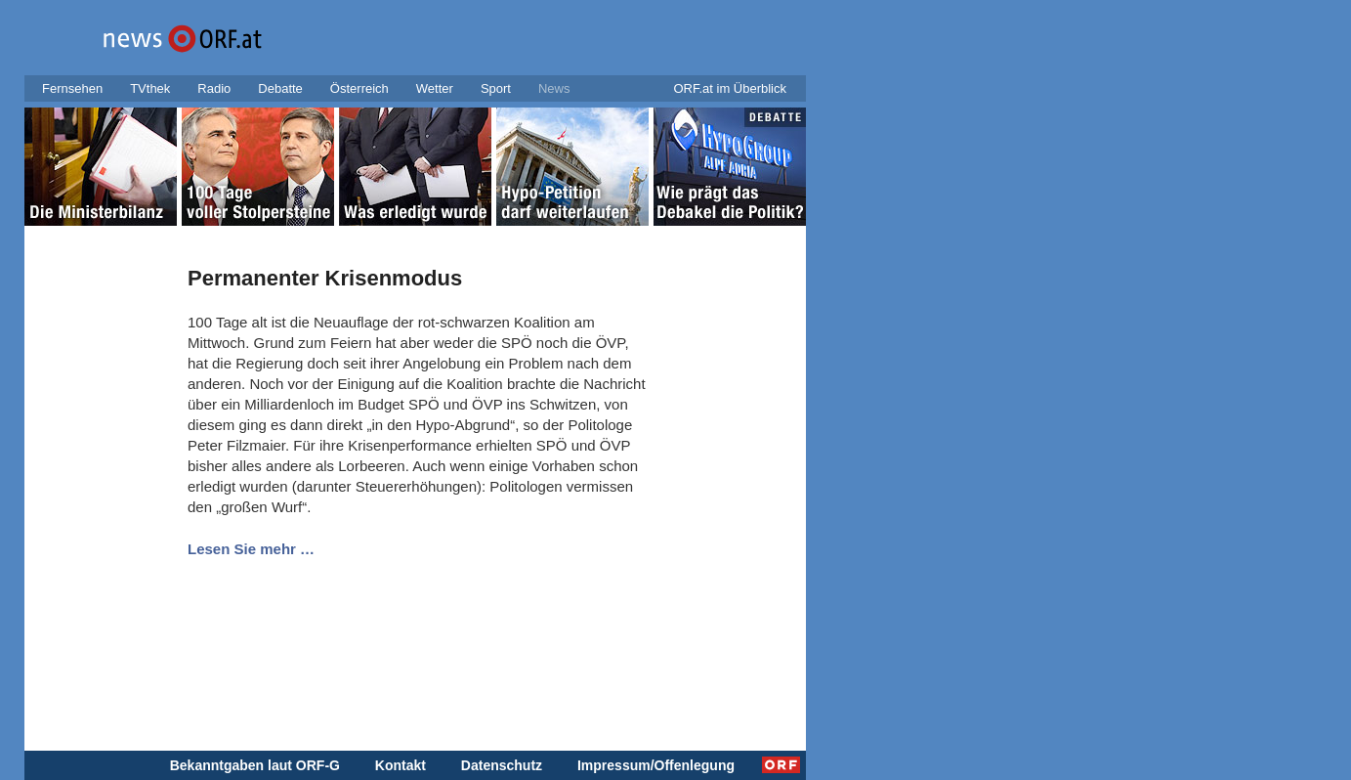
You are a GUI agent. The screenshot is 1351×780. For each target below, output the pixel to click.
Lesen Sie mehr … (251, 549)
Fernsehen (72, 88)
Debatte (280, 88)
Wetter (434, 88)
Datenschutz (501, 765)
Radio (214, 88)
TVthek (150, 88)
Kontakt (400, 765)
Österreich (359, 88)
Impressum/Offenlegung (656, 765)
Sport (496, 88)
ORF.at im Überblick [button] (729, 88)
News (554, 88)
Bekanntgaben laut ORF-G (255, 765)
